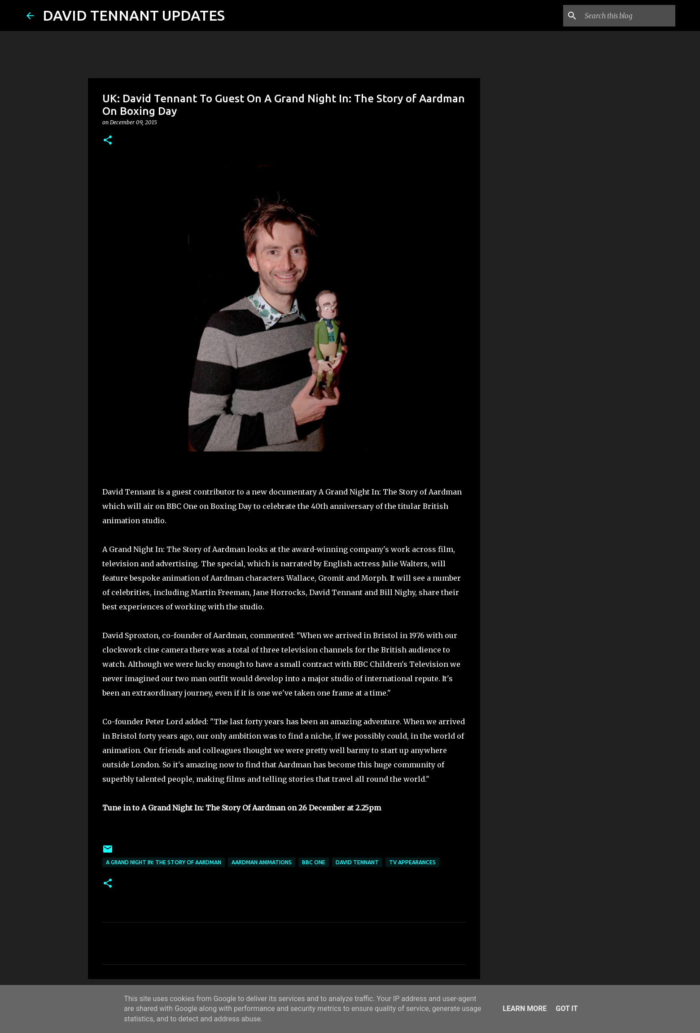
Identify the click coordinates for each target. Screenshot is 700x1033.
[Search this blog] (628, 15)
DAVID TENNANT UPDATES (134, 15)
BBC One (313, 862)
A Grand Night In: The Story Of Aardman (163, 862)
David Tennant (357, 862)
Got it (567, 1008)
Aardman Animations (262, 862)
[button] (107, 141)
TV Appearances (412, 862)
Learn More (525, 1008)
